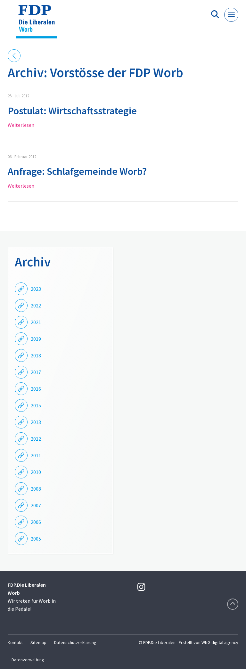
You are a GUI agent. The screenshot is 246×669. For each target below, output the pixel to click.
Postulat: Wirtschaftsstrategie (72, 110)
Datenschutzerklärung (75, 642)
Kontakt (15, 642)
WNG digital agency (219, 642)
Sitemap (38, 642)
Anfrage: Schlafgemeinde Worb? (77, 171)
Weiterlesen (21, 125)
